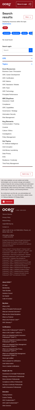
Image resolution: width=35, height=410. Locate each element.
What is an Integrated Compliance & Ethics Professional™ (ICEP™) (14, 341)
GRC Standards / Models (10, 84)
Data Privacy (6, 153)
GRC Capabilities (8, 107)
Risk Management (8, 117)
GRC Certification (8, 78)
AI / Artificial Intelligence (10, 143)
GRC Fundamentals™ (8, 400)
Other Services (6, 405)
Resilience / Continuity (9, 160)
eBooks (24, 33)
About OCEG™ (7, 282)
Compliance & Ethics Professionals (12, 382)
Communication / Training (10, 124)
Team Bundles (6, 290)
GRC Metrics (6, 81)
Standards (7, 33)
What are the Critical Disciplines (11, 314)
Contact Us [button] (5, 227)
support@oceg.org (7, 224)
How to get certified (7, 358)
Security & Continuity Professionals (12, 384)
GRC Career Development (11, 74)
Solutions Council (7, 293)
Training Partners (7, 395)
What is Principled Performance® (11, 309)
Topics (17, 64)
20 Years (4, 285)
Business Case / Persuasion (11, 71)
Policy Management (8, 137)
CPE (17, 58)
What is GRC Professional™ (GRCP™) (13, 330)
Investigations (6, 134)
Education (5, 392)
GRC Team (6, 88)
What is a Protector (7, 317)
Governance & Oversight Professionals (13, 373)
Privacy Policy (20, 197)
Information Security (9, 114)
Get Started (5, 296)
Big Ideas (5, 303)
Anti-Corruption (7, 147)
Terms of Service (8, 197)
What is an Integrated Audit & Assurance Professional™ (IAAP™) (13, 336)
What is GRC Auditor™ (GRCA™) (12, 332)
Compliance (6, 104)
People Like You (7, 371)
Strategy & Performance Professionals (13, 376)
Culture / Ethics (7, 130)
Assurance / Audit (8, 101)
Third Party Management (10, 163)
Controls (5, 127)
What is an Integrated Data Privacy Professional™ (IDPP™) (12, 350)
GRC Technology (8, 91)
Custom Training (7, 397)
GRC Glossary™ (7, 322)
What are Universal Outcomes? (11, 311)
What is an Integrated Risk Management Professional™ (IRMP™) (13, 354)
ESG (4, 157)
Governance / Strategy (9, 111)
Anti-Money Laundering (10, 150)
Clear (5, 27)
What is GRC (6, 306)
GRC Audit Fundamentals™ (10, 403)
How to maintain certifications (10, 366)
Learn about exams (7, 363)
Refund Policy (6, 220)
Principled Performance (10, 94)
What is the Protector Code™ (10, 319)
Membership (6, 288)
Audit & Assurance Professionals (11, 387)
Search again (7, 46)
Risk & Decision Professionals (11, 379)
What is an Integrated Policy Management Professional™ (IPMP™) (14, 345)
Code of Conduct (7, 298)
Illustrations (16, 33)
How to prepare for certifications (11, 361)
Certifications (6, 327)
